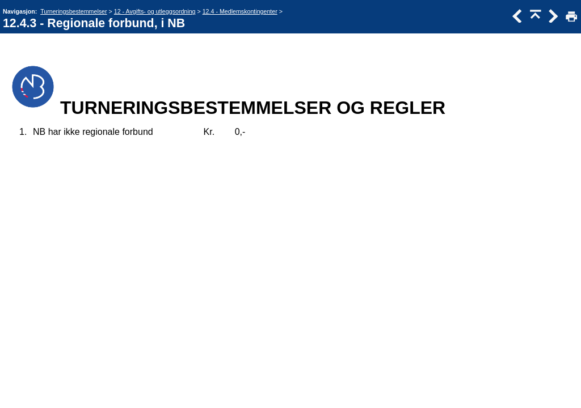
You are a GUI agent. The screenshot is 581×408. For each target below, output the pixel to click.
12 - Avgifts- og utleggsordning (155, 11)
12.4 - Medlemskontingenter (240, 11)
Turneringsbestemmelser (73, 11)
